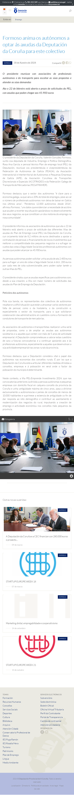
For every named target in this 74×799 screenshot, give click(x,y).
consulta (21, 4)
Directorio (26, 785)
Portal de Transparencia (51, 717)
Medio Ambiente (10, 762)
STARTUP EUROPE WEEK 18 (21, 581)
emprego (7, 63)
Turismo (6, 747)
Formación (8, 698)
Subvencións (46, 698)
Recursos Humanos (12, 701)
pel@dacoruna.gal (58, 2)
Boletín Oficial (47, 705)
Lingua (6, 758)
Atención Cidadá (10, 728)
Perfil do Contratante (50, 713)
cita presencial (54, 4)
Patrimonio (8, 751)
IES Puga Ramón (10, 739)
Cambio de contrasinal (50, 721)
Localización (16, 785)
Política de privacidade (40, 785)
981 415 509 (32, 2)
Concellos (7, 705)
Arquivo (6, 724)
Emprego (18, 19)
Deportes (7, 713)
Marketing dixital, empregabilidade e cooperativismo (32, 623)
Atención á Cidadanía (50, 724)
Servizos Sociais (10, 709)
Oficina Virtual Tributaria (52, 709)
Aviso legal (54, 785)
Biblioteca (7, 721)
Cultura (6, 717)
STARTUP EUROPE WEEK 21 (21, 664)
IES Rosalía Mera (10, 743)
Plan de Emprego (11, 754)
